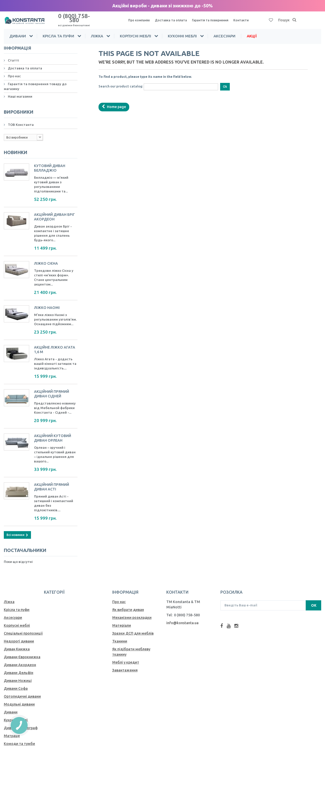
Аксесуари (224, 31)
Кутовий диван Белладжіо (50, 162)
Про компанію (140, 18)
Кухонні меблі (182, 31)
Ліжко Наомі (47, 302)
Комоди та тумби (19, 738)
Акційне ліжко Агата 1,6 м (55, 344)
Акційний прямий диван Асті (52, 481)
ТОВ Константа (20, 120)
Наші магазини (19, 92)
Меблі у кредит (125, 657)
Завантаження (125, 665)
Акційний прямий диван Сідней (52, 388)
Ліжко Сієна (46, 258)
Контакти (250, 18)
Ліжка (97, 31)
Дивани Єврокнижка (22, 652)
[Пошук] (294, 18)
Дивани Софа (16, 683)
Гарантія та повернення (216, 18)
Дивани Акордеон (20, 659)
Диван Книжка (17, 644)
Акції (252, 31)
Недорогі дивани (19, 636)
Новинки (14, 147)
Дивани (17, 31)
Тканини (119, 636)
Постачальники (22, 545)
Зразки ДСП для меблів (133, 628)
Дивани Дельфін (18, 667)
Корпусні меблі (135, 31)
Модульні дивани (19, 699)
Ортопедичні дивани (22, 691)
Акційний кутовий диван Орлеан (53, 432)
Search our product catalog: (121, 81)
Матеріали (121, 620)
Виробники (16, 107)
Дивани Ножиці (18, 675)
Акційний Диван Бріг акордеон (55, 211)
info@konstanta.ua (182, 618)
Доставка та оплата (174, 18)
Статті (13, 55)
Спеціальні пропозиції (23, 628)
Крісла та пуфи (58, 31)
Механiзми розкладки (132, 612)
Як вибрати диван (128, 604)
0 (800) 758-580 (74, 17)
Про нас (14, 71)
